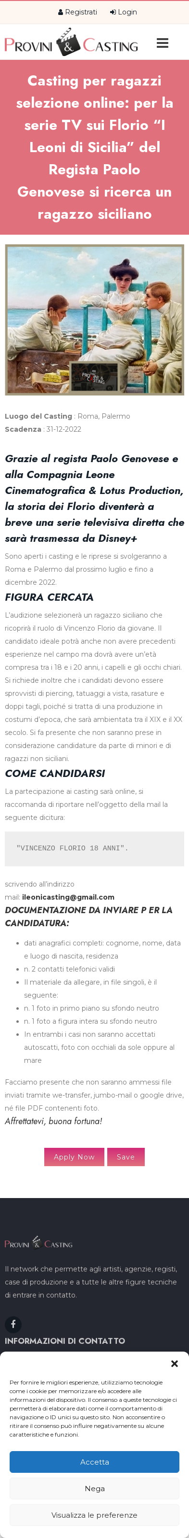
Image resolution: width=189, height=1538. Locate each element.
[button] (174, 1364)
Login (123, 12)
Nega (95, 1488)
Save (126, 1157)
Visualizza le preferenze (94, 1515)
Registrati (77, 12)
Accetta (94, 1462)
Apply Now (74, 1157)
